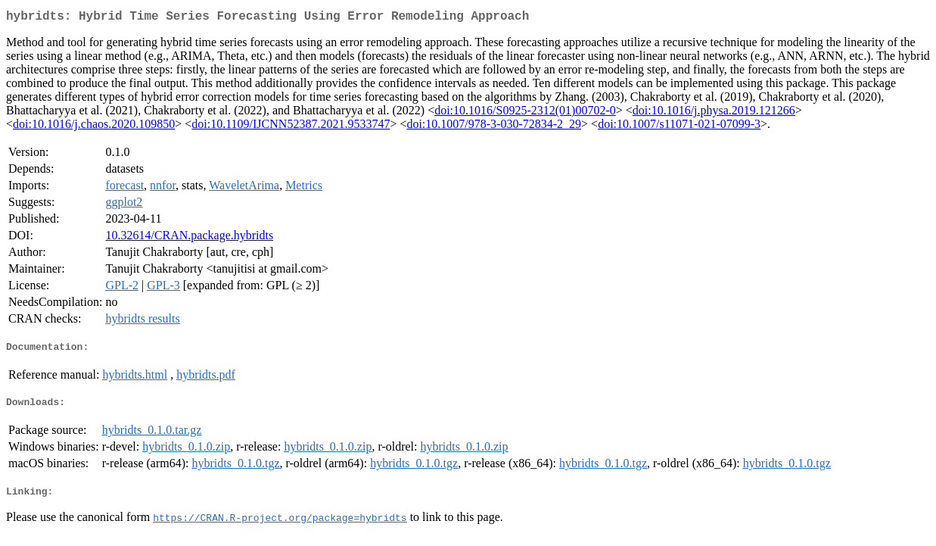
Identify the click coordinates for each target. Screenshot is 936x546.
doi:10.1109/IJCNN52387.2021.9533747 (290, 126)
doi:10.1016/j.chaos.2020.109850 (94, 126)
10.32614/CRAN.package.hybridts (189, 238)
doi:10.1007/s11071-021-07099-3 (679, 126)
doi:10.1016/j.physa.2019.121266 (714, 113)
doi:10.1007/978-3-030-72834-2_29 (493, 126)
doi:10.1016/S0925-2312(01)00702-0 (525, 113)
